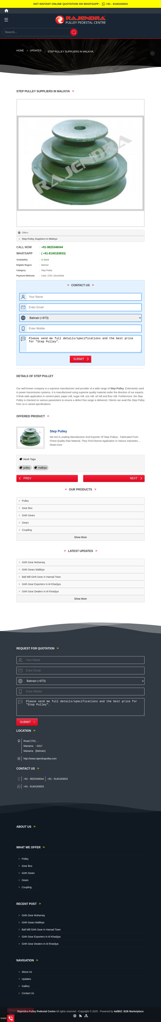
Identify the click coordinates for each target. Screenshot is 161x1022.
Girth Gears (28, 515)
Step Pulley (58, 431)
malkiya (42, 467)
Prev (27, 478)
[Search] (73, 32)
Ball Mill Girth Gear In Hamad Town (41, 576)
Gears (25, 522)
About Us (27, 971)
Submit (78, 359)
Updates (35, 50)
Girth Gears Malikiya (33, 569)
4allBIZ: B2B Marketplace (129, 1011)
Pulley (25, 500)
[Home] (6, 11)
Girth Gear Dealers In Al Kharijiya (40, 591)
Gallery (26, 986)
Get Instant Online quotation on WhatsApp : (80, 3)
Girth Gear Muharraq (33, 562)
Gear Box (27, 508)
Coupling (27, 530)
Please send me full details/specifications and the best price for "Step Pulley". (84, 343)
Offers (25, 232)
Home (20, 50)
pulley (26, 467)
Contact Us (28, 993)
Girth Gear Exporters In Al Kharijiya (41, 584)
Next (133, 478)
